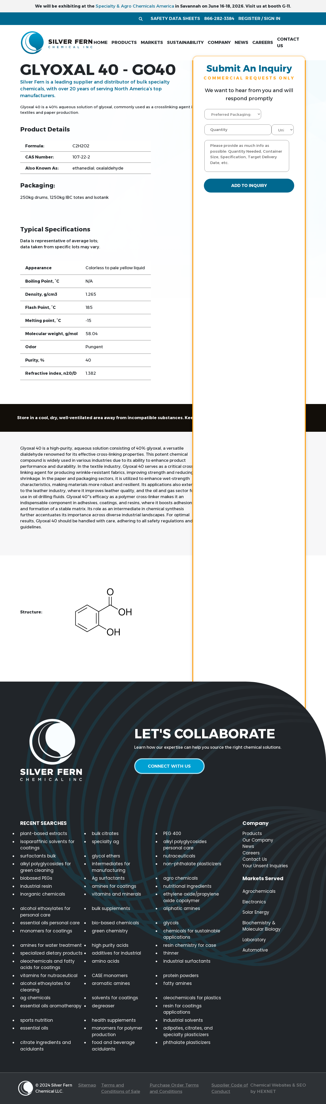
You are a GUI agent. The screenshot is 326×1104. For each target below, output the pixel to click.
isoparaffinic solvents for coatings (47, 845)
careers (262, 42)
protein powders (181, 976)
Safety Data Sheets (175, 18)
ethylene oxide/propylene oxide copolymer (191, 897)
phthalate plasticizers (186, 1042)
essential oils (34, 1028)
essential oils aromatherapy (51, 1006)
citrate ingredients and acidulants (45, 1045)
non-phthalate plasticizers (192, 864)
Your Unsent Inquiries (265, 866)
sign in (272, 18)
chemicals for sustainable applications (191, 934)
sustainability (185, 42)
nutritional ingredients (187, 886)
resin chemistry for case (189, 945)
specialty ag (105, 842)
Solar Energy (255, 912)
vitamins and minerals (116, 894)
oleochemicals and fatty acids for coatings (47, 964)
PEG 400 (172, 833)
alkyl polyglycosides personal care (185, 845)
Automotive (255, 950)
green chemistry (110, 931)
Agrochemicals (259, 891)
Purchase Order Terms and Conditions (174, 1088)
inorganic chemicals (42, 894)
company (219, 42)
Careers (251, 853)
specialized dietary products (51, 953)
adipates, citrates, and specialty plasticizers (188, 1031)
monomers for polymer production (117, 1031)
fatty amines (177, 983)
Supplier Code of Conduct (229, 1088)
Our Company (257, 840)
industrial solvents (183, 1020)
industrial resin (36, 886)
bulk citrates (105, 833)
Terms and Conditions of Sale (120, 1088)
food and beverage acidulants (113, 1045)
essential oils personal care (50, 923)
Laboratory (254, 940)
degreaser (103, 1006)
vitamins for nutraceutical (48, 976)
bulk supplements (111, 908)
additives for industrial (116, 953)
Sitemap (87, 1085)
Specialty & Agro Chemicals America (135, 6)
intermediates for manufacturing (111, 867)
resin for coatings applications (182, 1009)
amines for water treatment (51, 945)
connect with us (170, 766)
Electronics (254, 902)
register (249, 18)
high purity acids (110, 945)
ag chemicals (35, 998)
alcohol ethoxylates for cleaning (45, 986)
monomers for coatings (46, 931)
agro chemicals (180, 878)
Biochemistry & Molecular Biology (261, 926)
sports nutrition (36, 1020)
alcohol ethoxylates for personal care (45, 911)
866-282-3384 (219, 18)
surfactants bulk (38, 856)
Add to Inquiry (249, 185)
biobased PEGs (36, 878)
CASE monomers (110, 976)
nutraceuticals (179, 856)
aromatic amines (111, 983)
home (100, 42)
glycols (171, 923)
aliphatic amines (181, 908)
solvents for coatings (115, 998)
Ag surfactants (108, 878)
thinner (171, 953)
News (248, 846)
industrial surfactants (186, 961)
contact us (288, 42)
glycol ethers (106, 856)
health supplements (114, 1020)
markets (152, 42)
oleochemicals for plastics (192, 998)
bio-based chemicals (115, 923)
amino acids (105, 961)
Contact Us (254, 859)
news (241, 42)
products (124, 42)
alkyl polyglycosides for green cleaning (45, 867)
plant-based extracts (43, 833)
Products (252, 833)
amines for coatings (114, 886)
